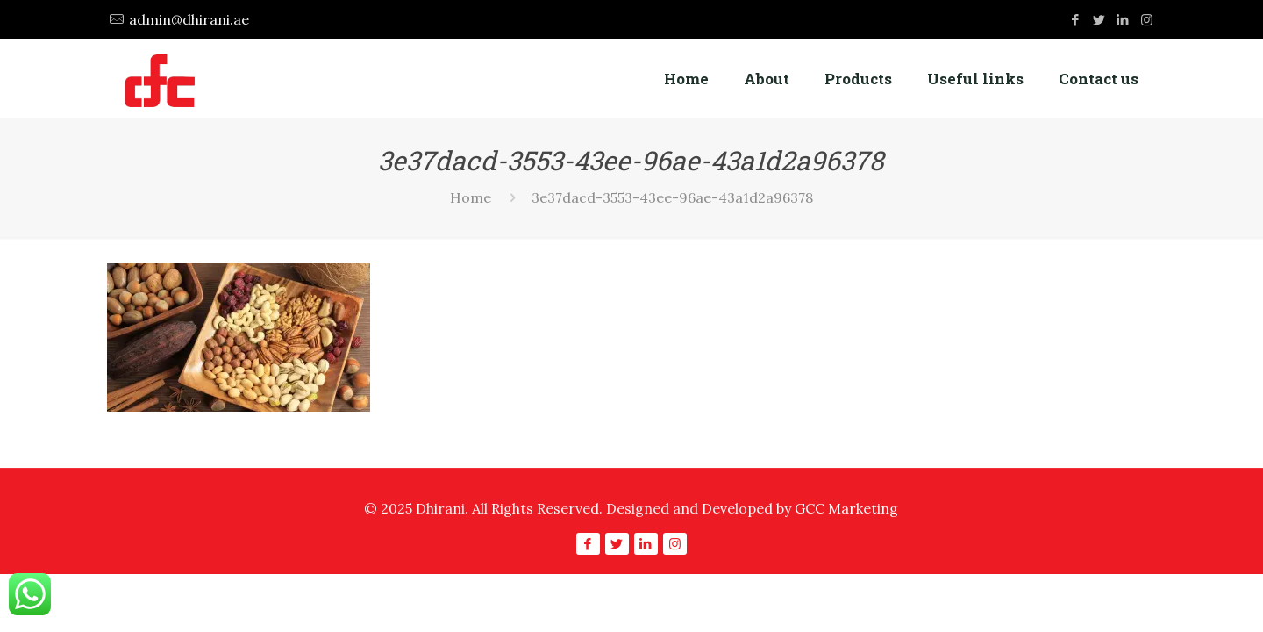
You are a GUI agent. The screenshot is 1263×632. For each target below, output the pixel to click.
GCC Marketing (846, 508)
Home (470, 197)
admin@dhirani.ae (189, 19)
